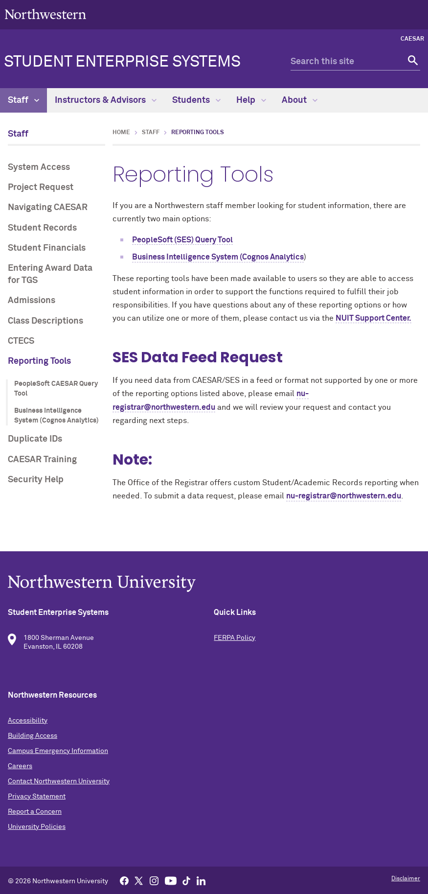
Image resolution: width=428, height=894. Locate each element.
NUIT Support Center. (373, 318)
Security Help (36, 479)
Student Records (42, 228)
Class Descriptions (45, 321)
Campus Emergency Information (58, 751)
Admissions (31, 300)
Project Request (40, 187)
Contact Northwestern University (59, 781)
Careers (20, 766)
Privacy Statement (37, 796)
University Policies (37, 826)
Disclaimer (405, 879)
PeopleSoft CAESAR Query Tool (56, 388)
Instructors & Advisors (106, 100)
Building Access (32, 735)
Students (196, 100)
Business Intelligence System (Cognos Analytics (218, 257)
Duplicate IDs (35, 439)
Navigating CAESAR (48, 207)
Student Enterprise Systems (122, 62)
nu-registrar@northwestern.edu (343, 496)
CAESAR (412, 39)
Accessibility (27, 720)
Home (121, 133)
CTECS (21, 341)
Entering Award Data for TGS (50, 274)
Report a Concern (35, 811)
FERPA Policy (234, 638)
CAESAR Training (42, 459)
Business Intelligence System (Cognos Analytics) (56, 415)
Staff (23, 100)
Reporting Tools (39, 361)
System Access (39, 167)
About (299, 100)
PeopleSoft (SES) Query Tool (182, 240)
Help (251, 100)
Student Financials (47, 248)
